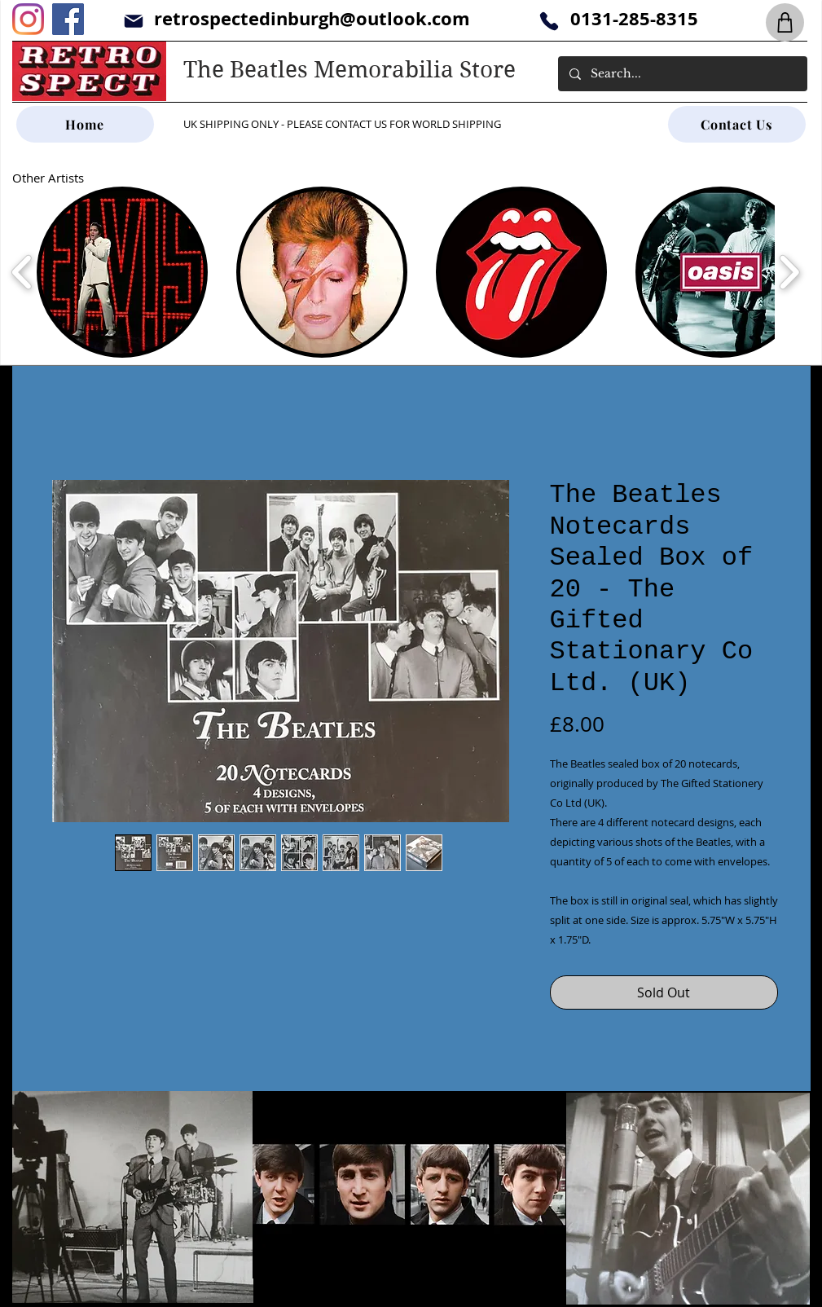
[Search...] (682, 73)
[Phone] (549, 21)
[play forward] (789, 272)
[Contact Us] (737, 124)
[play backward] (22, 272)
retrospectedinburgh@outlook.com (312, 18)
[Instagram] (28, 19)
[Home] (85, 124)
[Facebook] (68, 19)
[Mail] (134, 21)
